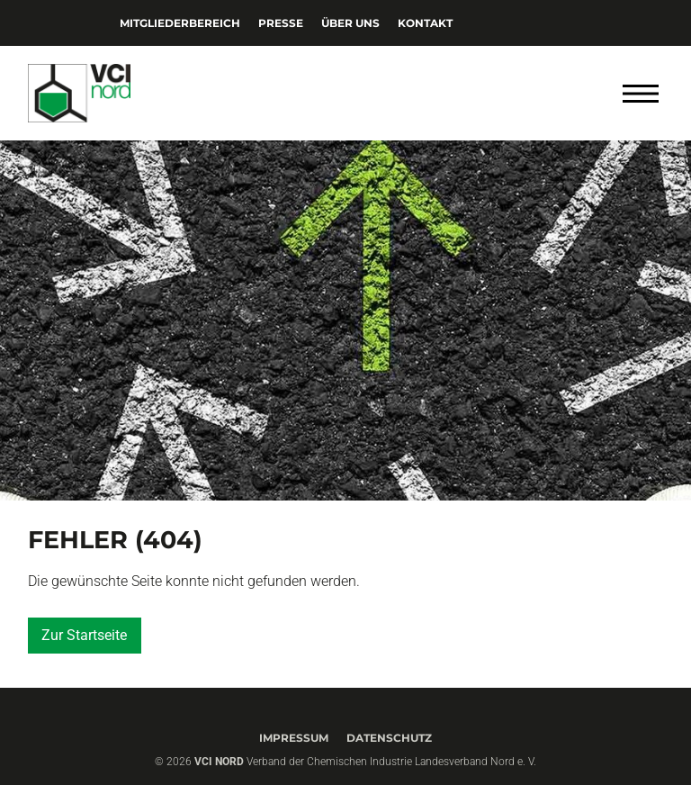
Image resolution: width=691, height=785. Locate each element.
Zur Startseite (84, 635)
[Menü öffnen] (640, 93)
